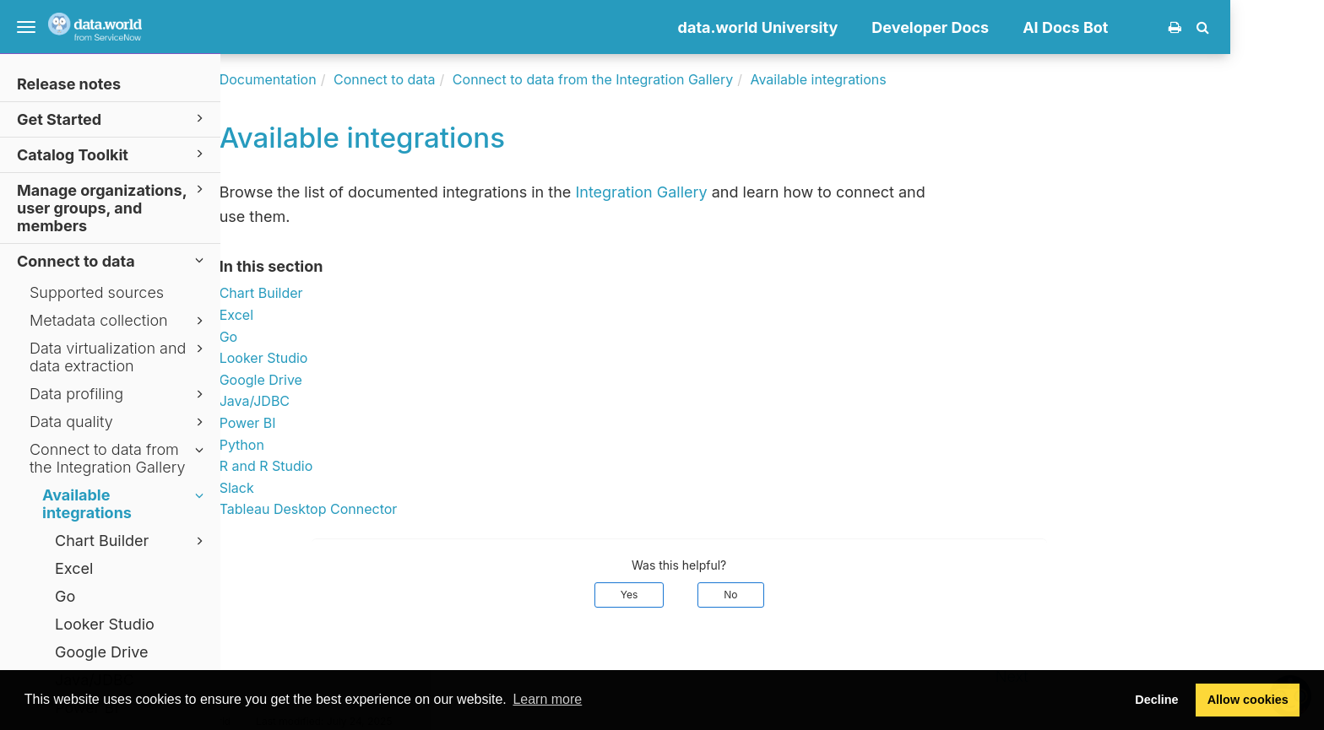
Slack (329, 487)
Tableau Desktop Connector (401, 508)
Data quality (119, 422)
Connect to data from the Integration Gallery (119, 458)
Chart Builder (132, 541)
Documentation (361, 79)
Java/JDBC (347, 400)
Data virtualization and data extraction (119, 357)
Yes (722, 594)
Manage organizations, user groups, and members (113, 207)
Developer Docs (1024, 27)
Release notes (69, 84)
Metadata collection (119, 320)
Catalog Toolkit (113, 154)
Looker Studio (105, 624)
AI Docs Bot (1159, 27)
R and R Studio (359, 465)
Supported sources (97, 292)
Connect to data (113, 260)
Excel (74, 568)
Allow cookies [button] (1248, 699)
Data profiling (119, 394)
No (824, 594)
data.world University (851, 27)
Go (65, 596)
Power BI (340, 422)
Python (334, 444)
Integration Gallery (734, 192)
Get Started (113, 118)
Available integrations (125, 504)
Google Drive (102, 652)
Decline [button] (1156, 699)
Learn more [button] (547, 699)
